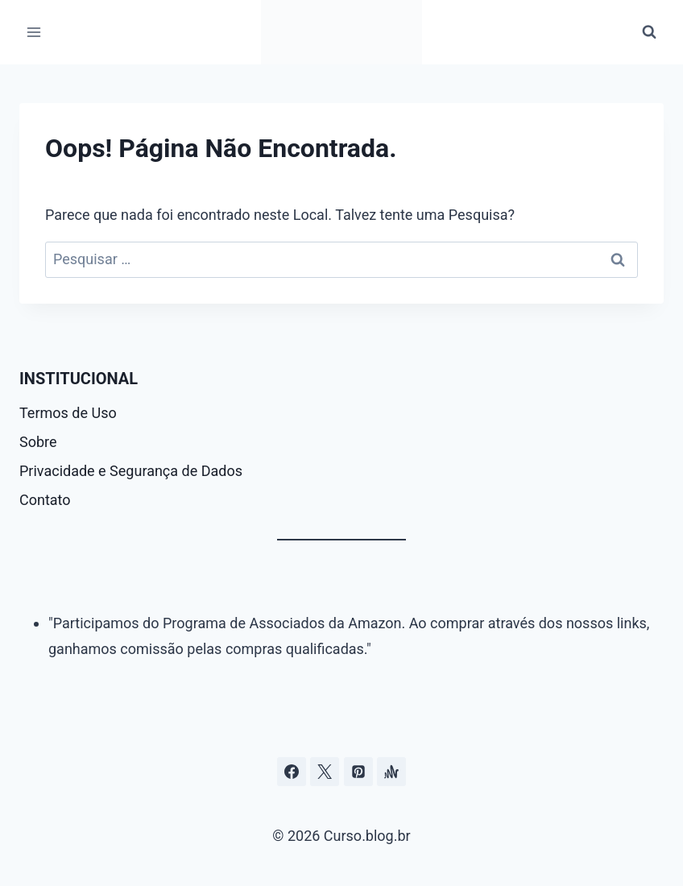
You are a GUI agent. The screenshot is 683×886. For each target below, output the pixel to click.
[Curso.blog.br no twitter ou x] (324, 771)
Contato (45, 499)
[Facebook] (291, 771)
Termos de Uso (68, 412)
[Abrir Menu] (34, 31)
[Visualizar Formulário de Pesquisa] (649, 32)
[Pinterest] (358, 771)
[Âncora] (391, 771)
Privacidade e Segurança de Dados (130, 470)
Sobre (38, 441)
